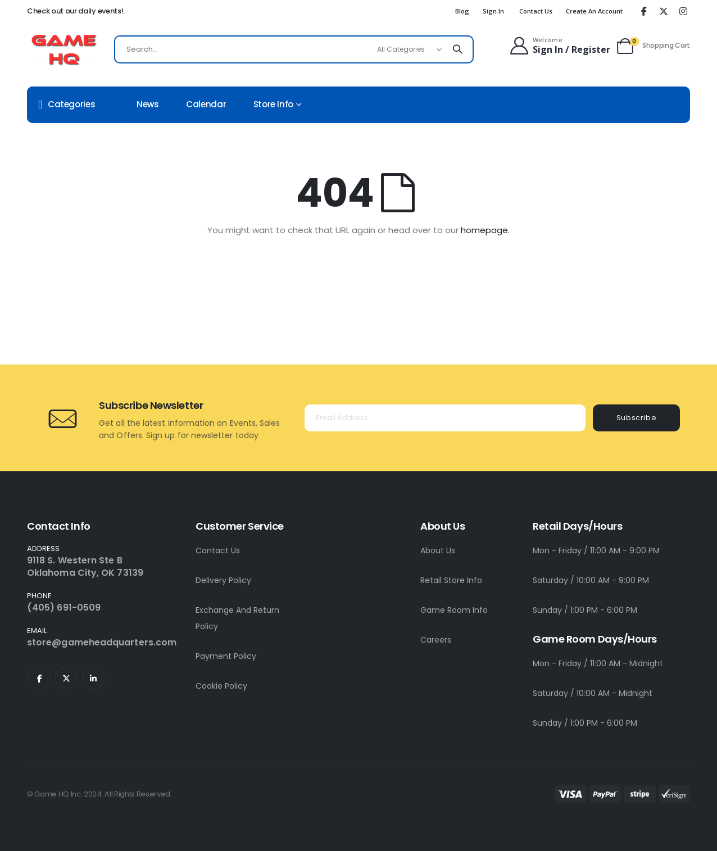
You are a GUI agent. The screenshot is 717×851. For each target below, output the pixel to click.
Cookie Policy (221, 685)
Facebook (39, 678)
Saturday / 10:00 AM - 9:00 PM (591, 580)
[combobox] (294, 49)
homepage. (485, 230)
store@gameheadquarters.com (101, 642)
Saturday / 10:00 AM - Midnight (592, 693)
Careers (435, 639)
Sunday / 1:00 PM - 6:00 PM (585, 610)
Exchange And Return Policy (237, 618)
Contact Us (535, 11)
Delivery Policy (223, 580)
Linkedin (93, 678)
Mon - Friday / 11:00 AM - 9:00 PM (596, 550)
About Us (437, 550)
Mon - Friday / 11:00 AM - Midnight (598, 663)
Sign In (493, 11)
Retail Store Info (451, 580)
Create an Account (594, 11)
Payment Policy (226, 656)
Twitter (66, 678)
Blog (462, 11)
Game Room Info (454, 610)
